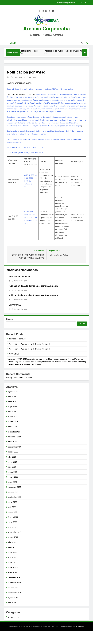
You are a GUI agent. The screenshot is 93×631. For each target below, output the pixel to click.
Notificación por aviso (66, 3)
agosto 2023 (13, 452)
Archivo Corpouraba (46, 29)
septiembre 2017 (14, 532)
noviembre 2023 (14, 437)
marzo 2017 (12, 562)
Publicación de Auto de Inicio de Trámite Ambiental (70, 51)
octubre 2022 (13, 492)
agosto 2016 (13, 597)
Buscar (9, 319)
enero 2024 (12, 427)
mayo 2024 (12, 407)
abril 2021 (12, 527)
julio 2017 (12, 542)
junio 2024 (12, 402)
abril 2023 (12, 467)
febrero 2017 (13, 567)
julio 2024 (12, 397)
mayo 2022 (12, 502)
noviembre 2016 (14, 582)
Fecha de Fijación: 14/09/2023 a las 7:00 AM (25, 147)
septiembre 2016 (14, 592)
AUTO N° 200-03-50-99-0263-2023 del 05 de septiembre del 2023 (30, 181)
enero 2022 (12, 522)
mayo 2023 (12, 462)
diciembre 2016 (14, 577)
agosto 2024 (13, 392)
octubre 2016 (13, 587)
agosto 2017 (13, 537)
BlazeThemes (78, 626)
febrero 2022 (13, 517)
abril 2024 (12, 412)
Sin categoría (13, 617)
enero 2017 (12, 572)
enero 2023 (12, 482)
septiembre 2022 (14, 497)
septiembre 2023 (14, 447)
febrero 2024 (13, 422)
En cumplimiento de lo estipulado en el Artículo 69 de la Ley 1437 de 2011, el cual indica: (40, 89)
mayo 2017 (12, 552)
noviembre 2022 (14, 487)
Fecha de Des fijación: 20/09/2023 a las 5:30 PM (25, 153)
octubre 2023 (13, 442)
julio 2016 (12, 603)
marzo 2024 (12, 417)
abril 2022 (12, 507)
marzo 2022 (12, 512)
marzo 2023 (12, 472)
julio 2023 (12, 457)
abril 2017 (12, 557)
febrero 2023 (13, 477)
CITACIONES (15, 305)
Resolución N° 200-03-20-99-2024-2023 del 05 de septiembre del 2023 (30, 217)
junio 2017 (12, 547)
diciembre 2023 (14, 432)
